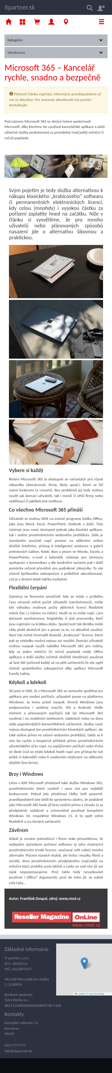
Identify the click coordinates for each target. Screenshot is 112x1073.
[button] (84, 963)
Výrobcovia (55, 52)
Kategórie (55, 40)
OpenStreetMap (96, 994)
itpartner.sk (19, 7)
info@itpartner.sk (18, 1051)
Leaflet (79, 994)
